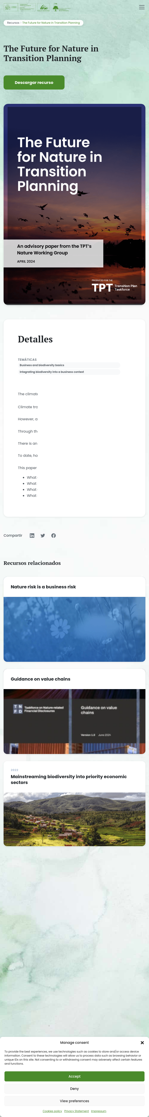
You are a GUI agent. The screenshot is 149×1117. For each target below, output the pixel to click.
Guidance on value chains (40, 679)
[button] (142, 1042)
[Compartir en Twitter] (42, 535)
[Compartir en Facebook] (53, 535)
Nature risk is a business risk (43, 587)
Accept (74, 1076)
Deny (74, 1088)
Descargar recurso (34, 82)
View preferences (74, 1101)
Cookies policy (52, 1111)
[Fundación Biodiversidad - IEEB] (38, 7)
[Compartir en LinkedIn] (32, 535)
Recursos (13, 23)
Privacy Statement (76, 1111)
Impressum (98, 1111)
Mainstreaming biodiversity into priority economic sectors (69, 779)
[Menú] (141, 7)
